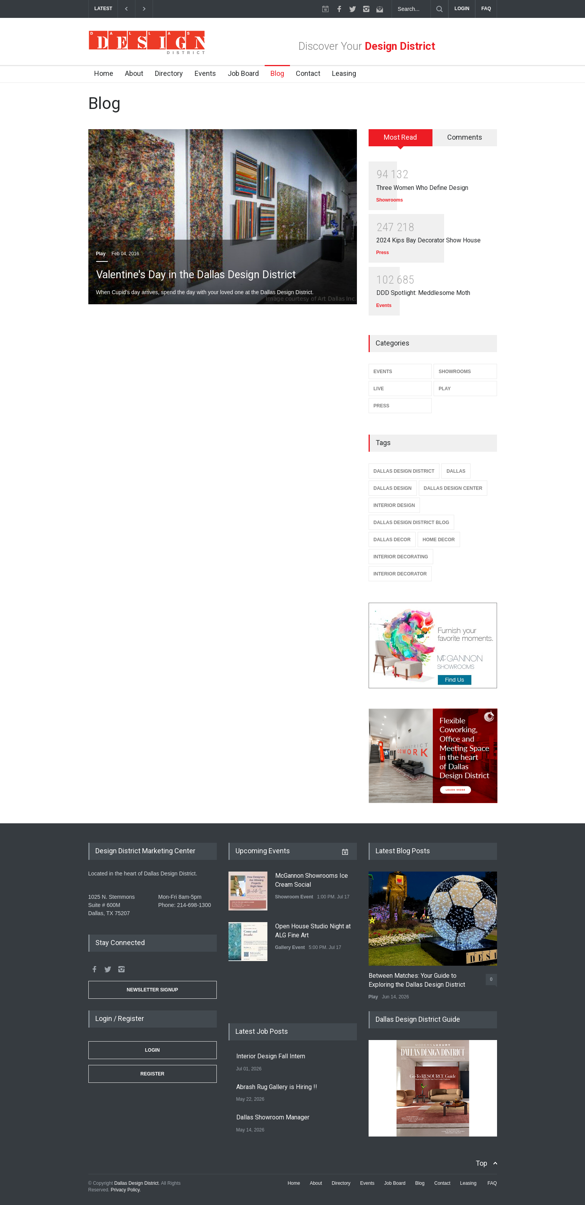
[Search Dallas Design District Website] (411, 9)
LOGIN (462, 8)
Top (481, 1163)
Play (101, 253)
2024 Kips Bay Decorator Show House (428, 240)
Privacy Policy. (126, 1190)
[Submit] (439, 9)
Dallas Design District (404, 471)
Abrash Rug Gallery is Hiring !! (276, 1087)
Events (205, 73)
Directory (169, 73)
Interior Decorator (400, 574)
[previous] (126, 8)
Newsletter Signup (152, 990)
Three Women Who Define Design (422, 187)
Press (382, 252)
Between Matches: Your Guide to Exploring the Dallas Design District (417, 980)
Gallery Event (290, 947)
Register (152, 1074)
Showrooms (389, 200)
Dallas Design (393, 488)
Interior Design (394, 505)
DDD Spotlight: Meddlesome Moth (423, 292)
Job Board (243, 73)
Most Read (400, 137)
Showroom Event (294, 897)
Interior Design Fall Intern (270, 1056)
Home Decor (439, 539)
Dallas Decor (392, 539)
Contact (308, 73)
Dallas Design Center (453, 488)
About (134, 73)
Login (152, 1050)
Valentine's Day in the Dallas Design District (196, 274)
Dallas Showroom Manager (272, 1117)
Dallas (456, 471)
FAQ (486, 8)
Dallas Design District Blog (412, 522)
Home (103, 73)
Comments (464, 137)
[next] (144, 8)
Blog (277, 73)
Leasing (344, 73)
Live (379, 388)
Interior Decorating (401, 557)
